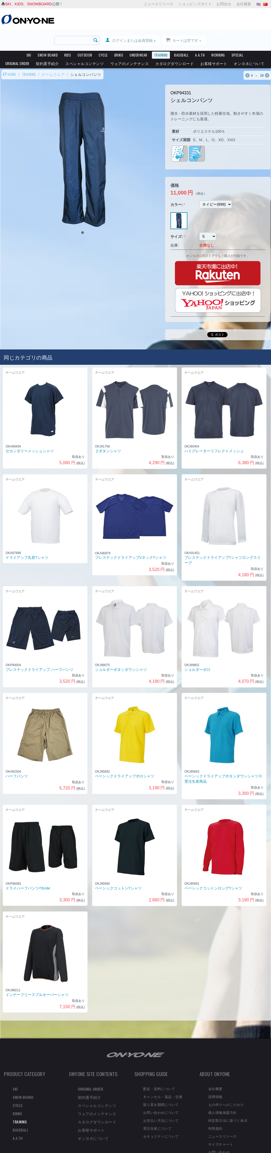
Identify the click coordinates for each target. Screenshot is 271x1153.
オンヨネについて (249, 42)
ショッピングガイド (195, 4)
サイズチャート (220, 1123)
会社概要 (243, 4)
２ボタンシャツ (108, 430)
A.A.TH (200, 34)
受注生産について (157, 1107)
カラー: (176, 184)
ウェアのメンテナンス (129, 42)
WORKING (218, 34)
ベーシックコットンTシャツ (118, 868)
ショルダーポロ (197, 649)
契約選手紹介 (47, 42)
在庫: (174, 224)
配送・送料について (159, 1068)
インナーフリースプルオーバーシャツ (37, 974)
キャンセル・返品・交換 (163, 1075)
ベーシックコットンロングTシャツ (213, 868)
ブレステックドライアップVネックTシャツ (130, 537)
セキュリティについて (161, 1115)
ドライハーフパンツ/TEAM (28, 867)
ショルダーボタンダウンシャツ (121, 649)
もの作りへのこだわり (226, 1083)
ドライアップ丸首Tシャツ (27, 537)
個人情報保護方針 (222, 1091)
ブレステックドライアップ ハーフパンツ (39, 649)
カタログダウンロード (174, 42)
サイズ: (176, 216)
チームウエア (53, 53)
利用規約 (215, 1107)
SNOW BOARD (48, 34)
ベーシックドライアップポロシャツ (124, 756)
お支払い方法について (161, 1099)
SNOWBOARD (39, 4)
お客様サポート (213, 42)
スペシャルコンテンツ (84, 42)
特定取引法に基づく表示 (228, 1099)
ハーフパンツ (17, 756)
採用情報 (215, 1075)
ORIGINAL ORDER (17, 42)
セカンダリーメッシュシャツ (30, 430)
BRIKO (118, 34)
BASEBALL (181, 34)
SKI (8, 4)
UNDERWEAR (138, 34)
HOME (9, 53)
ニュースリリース (158, 4)
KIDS (19, 4)
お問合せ (223, 4)
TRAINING (161, 34)
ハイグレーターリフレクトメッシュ (214, 430)
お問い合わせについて (161, 1091)
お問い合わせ (219, 1131)
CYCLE (103, 34)
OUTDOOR (85, 34)
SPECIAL (237, 34)
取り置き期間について (161, 1083)
